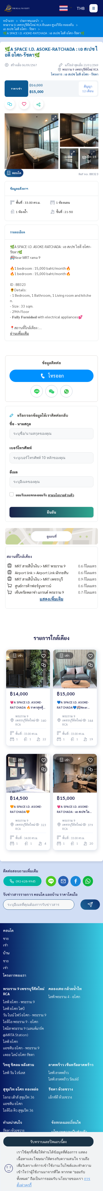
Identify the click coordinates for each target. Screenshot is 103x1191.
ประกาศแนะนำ (29, 21)
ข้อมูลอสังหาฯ (19, 188)
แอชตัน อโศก (13, 1103)
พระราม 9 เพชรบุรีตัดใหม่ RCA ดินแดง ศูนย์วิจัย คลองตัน (38, 25)
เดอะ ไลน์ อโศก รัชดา (18, 1054)
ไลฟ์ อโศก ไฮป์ (14, 1008)
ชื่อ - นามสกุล (20, 423)
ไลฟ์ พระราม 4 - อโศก (64, 996)
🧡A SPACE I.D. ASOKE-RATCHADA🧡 (26, 809)
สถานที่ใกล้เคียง (19, 556)
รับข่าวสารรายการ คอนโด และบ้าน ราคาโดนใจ (40, 894)
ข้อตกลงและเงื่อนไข (66, 1122)
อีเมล (13, 472)
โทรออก (51, 376)
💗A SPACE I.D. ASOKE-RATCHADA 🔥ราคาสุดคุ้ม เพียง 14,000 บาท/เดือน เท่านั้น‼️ (27, 705)
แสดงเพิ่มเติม (51, 599)
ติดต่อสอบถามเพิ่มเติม (20, 871)
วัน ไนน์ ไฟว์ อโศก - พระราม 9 (24, 1015)
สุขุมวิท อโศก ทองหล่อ (20, 1089)
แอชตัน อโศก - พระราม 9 (21, 1047)
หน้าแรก (8, 21)
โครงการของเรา (14, 975)
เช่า (5, 944)
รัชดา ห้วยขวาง (60, 1089)
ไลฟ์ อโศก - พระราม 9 (19, 1001)
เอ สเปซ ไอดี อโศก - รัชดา (19, 29)
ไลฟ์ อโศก (10, 1041)
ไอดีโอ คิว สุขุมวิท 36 (18, 1110)
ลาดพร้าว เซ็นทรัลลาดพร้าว (71, 1064)
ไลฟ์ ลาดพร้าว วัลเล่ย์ (63, 1079)
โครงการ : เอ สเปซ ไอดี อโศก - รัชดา (74, 74)
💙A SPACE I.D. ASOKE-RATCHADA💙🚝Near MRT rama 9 (73, 705)
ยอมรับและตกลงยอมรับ (31, 495)
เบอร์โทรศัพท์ (20, 447)
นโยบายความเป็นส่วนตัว (69, 1131)
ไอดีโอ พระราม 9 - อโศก (20, 1021)
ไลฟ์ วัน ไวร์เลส (14, 1072)
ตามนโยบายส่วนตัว (61, 495)
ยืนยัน (51, 512)
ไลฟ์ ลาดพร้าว (58, 1072)
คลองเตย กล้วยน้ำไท (65, 988)
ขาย (6, 938)
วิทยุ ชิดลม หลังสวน (18, 1064)
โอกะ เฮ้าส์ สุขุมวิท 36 (18, 1097)
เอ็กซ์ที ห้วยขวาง (60, 1097)
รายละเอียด (17, 232)
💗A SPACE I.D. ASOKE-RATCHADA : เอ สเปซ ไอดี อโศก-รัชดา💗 (74, 809)
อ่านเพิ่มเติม (19, 333)
